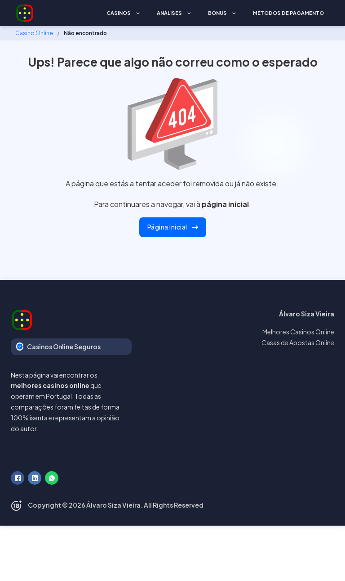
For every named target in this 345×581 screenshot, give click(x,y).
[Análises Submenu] (189, 13)
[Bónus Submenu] (234, 13)
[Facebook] (17, 478)
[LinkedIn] (34, 478)
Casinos (118, 13)
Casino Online (34, 33)
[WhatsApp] (51, 478)
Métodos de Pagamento (288, 13)
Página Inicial (172, 227)
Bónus (217, 13)
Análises (169, 13)
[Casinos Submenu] (138, 13)
